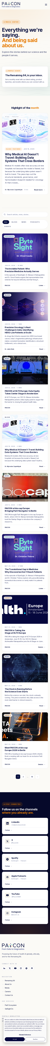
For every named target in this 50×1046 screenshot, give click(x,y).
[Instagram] (21, 968)
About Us (7, 984)
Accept (15, 1039)
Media (5, 988)
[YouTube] (15, 968)
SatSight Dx (7, 1009)
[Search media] (25, 214)
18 (32, 777)
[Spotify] (26, 968)
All (5, 222)
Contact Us (7, 995)
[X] (10, 968)
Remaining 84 (8, 981)
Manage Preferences (25, 1034)
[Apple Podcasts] (32, 968)
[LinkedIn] (4, 968)
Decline (35, 1039)
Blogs (14, 222)
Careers (6, 992)
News (24, 222)
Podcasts (35, 222)
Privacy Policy (37, 1030)
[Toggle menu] (46, 5)
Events (7, 226)
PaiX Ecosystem (9, 1005)
